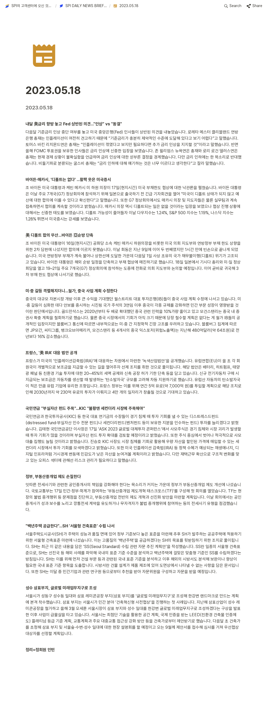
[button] (29, 6)
